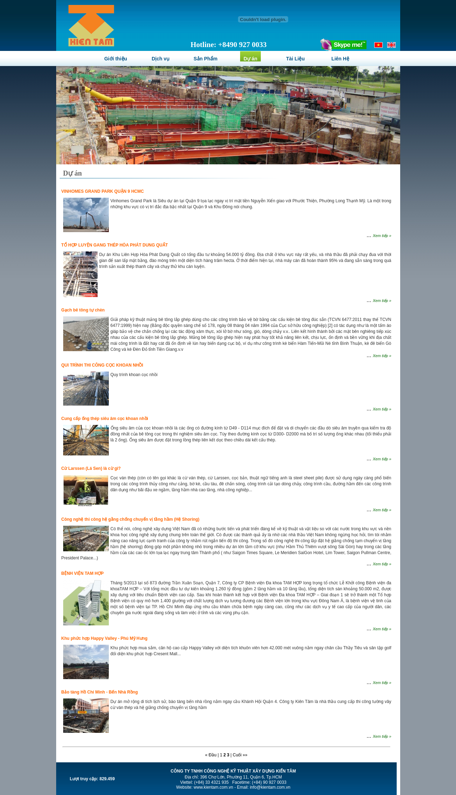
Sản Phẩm (205, 58)
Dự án (250, 58)
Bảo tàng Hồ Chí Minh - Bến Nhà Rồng (99, 692)
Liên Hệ (340, 58)
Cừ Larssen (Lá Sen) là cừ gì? (91, 468)
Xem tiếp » (382, 236)
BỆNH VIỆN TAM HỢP (82, 573)
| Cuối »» (239, 755)
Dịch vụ (161, 58)
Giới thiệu (115, 58)
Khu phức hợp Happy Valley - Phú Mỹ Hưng (104, 638)
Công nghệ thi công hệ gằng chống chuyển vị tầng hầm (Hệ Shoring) (130, 519)
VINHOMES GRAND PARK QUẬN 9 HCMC (102, 191)
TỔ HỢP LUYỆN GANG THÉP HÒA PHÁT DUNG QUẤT (114, 245)
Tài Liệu (295, 58)
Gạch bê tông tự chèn (83, 310)
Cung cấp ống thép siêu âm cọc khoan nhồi (104, 418)
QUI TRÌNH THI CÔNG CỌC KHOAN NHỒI (102, 365)
